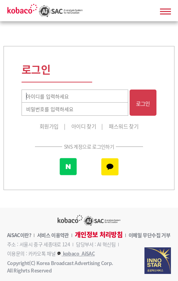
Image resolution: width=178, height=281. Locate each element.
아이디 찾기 (83, 126)
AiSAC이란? (19, 235)
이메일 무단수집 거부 (149, 235)
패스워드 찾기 (123, 126)
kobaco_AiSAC (76, 253)
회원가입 (49, 126)
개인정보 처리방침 (99, 234)
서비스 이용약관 (53, 235)
